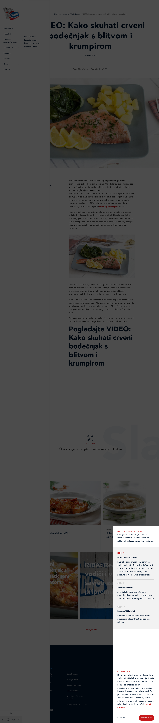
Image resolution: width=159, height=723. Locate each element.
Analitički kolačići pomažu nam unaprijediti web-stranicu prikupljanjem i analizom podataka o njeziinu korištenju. (135, 175)
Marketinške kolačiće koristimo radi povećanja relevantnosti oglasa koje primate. (135, 198)
